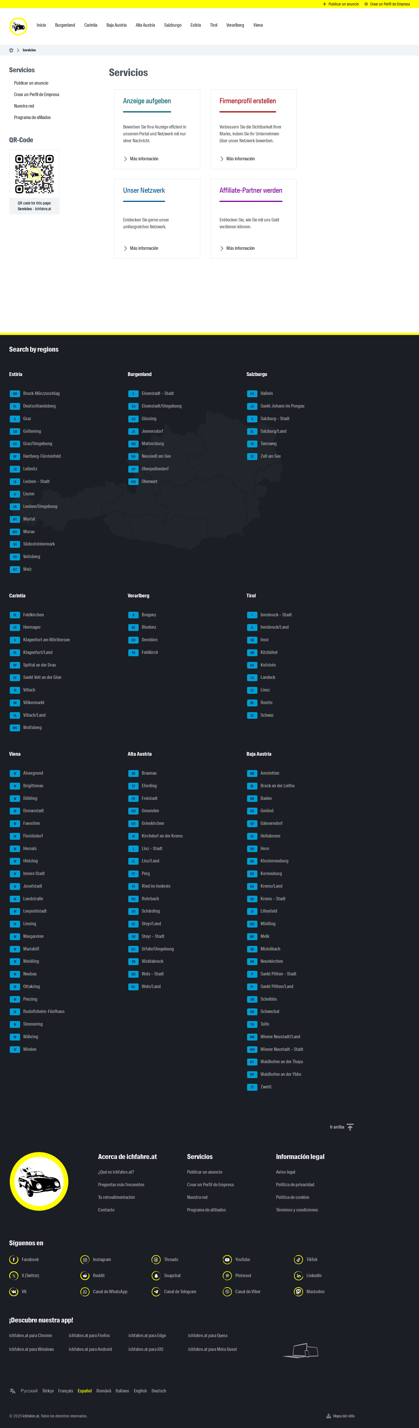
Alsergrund (26, 773)
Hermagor (25, 627)
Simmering (26, 1024)
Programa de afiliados (32, 117)
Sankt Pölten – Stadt (271, 974)
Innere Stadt (27, 873)
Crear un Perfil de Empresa (36, 94)
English (140, 1391)
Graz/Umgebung (31, 444)
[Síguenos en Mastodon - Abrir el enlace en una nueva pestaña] (326, 1291)
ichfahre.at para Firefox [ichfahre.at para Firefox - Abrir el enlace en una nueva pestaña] (89, 1335)
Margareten (27, 936)
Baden (259, 798)
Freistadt (143, 798)
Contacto (106, 1210)
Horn (258, 848)
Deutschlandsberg (33, 406)
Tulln (258, 1024)
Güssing (142, 419)
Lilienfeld (262, 911)
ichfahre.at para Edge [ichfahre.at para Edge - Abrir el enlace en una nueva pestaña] (147, 1335)
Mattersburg (146, 444)
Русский (29, 1391)
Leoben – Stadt (30, 481)
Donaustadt (27, 811)
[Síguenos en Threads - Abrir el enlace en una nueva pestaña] (184, 1259)
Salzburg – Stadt (268, 419)
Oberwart (143, 481)
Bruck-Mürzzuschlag (35, 393)
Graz (20, 419)
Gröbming (25, 431)
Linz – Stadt (145, 848)
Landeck (261, 677)
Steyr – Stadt (146, 936)
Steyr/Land (144, 924)
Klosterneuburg (267, 861)
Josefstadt (26, 886)
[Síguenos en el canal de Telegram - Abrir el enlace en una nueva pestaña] (184, 1291)
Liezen (22, 494)
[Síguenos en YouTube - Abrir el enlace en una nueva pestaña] (255, 1259)
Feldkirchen (27, 615)
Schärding (144, 911)
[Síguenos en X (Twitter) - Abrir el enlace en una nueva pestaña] (41, 1275)
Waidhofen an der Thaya (275, 1062)
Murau (22, 532)
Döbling (23, 798)
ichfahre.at (31, 1416)
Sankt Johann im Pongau (275, 406)
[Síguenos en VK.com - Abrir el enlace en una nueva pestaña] (41, 1291)
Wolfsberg (26, 727)
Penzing (23, 999)
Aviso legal (285, 1172)
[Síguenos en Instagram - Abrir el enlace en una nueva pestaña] (112, 1259)
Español (85, 1391)
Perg (139, 873)
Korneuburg (264, 873)
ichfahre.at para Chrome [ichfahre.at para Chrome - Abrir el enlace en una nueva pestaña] (30, 1335)
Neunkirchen (265, 961)
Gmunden (143, 811)
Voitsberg (25, 557)
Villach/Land (28, 715)
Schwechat (263, 1011)
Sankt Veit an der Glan (35, 677)
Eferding (142, 786)
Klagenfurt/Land (31, 652)
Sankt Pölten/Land (270, 986)
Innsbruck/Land (268, 627)
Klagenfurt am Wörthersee (40, 640)
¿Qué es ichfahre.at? (116, 1172)
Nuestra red (24, 106)
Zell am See (264, 456)
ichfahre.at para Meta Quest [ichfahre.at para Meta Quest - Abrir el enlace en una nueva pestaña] (212, 1349)
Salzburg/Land (266, 431)
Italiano (122, 1391)
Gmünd (260, 811)
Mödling (261, 924)
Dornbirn (143, 640)
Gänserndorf (265, 823)
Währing (24, 1037)
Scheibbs (262, 999)
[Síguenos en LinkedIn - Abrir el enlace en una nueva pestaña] (326, 1275)
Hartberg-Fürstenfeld (35, 456)
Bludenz (142, 627)
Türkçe (48, 1391)
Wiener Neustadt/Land (273, 1037)
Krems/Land (264, 886)
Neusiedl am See (149, 456)
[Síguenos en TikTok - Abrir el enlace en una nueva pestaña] (326, 1259)
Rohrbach (143, 899)
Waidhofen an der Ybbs (274, 1074)
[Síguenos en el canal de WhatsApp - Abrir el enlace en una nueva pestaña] (112, 1291)
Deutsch (159, 1391)
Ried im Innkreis (149, 886)
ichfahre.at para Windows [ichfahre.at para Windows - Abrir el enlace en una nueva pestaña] (31, 1349)
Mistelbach (263, 949)
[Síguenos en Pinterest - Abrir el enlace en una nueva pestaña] (255, 1275)
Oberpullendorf (148, 469)
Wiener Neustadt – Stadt (275, 1049)
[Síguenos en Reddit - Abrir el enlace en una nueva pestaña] (112, 1275)
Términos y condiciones (297, 1210)
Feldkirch (143, 652)
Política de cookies (292, 1197)
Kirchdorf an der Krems (155, 836)
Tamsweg (262, 444)
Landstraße (26, 899)
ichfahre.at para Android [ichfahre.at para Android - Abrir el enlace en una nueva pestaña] (90, 1349)
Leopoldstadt (28, 911)
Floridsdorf (26, 836)
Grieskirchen (146, 823)
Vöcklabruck (145, 961)
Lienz (258, 690)
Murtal (22, 519)
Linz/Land (143, 861)
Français (65, 1391)
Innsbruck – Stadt (269, 615)
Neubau (23, 974)
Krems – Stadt (266, 899)
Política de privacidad (295, 1185)
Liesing (23, 924)
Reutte (259, 703)
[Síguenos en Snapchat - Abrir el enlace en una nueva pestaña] (184, 1275)
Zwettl (259, 1087)
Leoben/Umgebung (33, 506)
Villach (22, 690)
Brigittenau (26, 786)
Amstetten (263, 773)
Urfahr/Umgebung (151, 949)
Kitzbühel (262, 652)
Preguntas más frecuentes (121, 1185)
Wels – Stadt (146, 974)
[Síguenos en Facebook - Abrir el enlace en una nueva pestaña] (41, 1259)
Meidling (24, 961)
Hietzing (24, 861)
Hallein (260, 393)
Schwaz (260, 715)
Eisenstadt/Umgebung (155, 406)
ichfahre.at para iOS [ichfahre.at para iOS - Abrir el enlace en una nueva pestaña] (146, 1349)
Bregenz (142, 615)
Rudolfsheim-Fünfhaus (37, 1011)
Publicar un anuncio (31, 83)
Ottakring (25, 986)
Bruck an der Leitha (270, 786)
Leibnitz (23, 469)
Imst (258, 640)
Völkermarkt (27, 703)
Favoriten (25, 823)
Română (103, 1391)
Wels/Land (144, 986)
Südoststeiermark (32, 544)
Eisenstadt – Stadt (151, 393)
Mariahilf (24, 949)
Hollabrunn (263, 836)
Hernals (23, 848)
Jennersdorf (145, 431)
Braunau (142, 773)
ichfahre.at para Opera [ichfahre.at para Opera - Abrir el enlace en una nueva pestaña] (207, 1335)
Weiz (21, 569)
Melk (258, 936)
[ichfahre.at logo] (18, 26)
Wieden (23, 1049)
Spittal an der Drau (33, 665)
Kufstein (261, 665)
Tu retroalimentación (116, 1197)
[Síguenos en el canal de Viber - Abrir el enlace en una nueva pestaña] (255, 1291)
